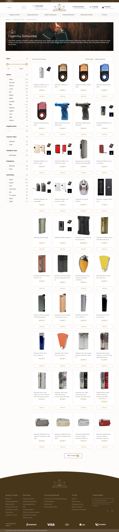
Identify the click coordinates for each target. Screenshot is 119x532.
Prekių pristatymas (28, 499)
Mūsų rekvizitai (10, 504)
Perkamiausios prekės (50, 507)
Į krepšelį (42, 96)
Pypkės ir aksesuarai (50, 14)
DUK (24, 507)
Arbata (9, 1)
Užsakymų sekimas (11, 515)
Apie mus (8, 499)
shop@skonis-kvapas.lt (41, 9)
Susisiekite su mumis (12, 509)
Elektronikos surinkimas (30, 515)
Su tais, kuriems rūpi (11, 507)
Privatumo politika (28, 509)
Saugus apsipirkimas (12, 501)
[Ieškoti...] (13, 7)
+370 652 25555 (39, 6)
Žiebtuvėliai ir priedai (86, 14)
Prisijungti (95, 6)
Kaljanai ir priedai (15, 14)
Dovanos (104, 14)
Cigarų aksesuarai (32, 14)
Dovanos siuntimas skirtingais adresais (55, 499)
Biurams (74, 499)
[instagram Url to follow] (112, 1)
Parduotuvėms (76, 501)
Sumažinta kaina (49, 501)
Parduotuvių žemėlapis (80, 8)
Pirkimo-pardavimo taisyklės (31, 512)
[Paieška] (23, 7)
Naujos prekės (48, 504)
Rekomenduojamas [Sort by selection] (104, 59)
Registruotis (95, 8)
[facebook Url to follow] (110, 1)
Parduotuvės (9, 512)
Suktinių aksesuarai (68, 14)
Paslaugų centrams (77, 504)
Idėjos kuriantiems (77, 507)
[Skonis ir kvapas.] (59, 483)
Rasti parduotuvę (79, 6)
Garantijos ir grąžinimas (30, 501)
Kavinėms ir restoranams (79, 509)
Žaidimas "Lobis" (28, 517)
